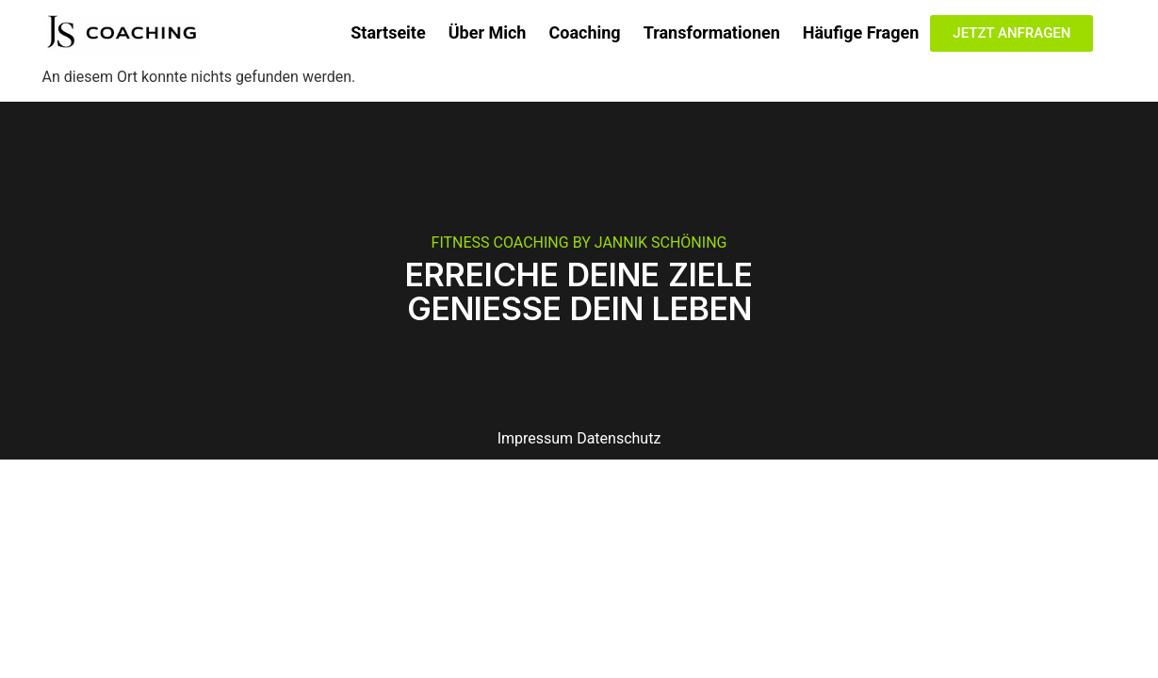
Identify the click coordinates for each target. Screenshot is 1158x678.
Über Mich (488, 32)
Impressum (535, 438)
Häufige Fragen (861, 32)
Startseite (388, 32)
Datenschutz (619, 438)
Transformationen (712, 32)
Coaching (584, 32)
